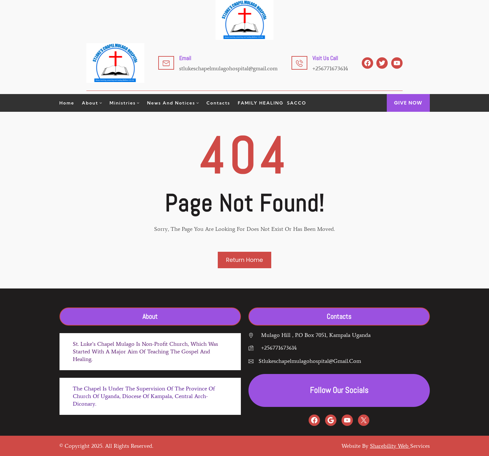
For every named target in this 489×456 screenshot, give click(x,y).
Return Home (244, 260)
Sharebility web (390, 445)
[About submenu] (100, 102)
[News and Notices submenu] (197, 102)
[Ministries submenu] (138, 102)
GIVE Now (408, 102)
